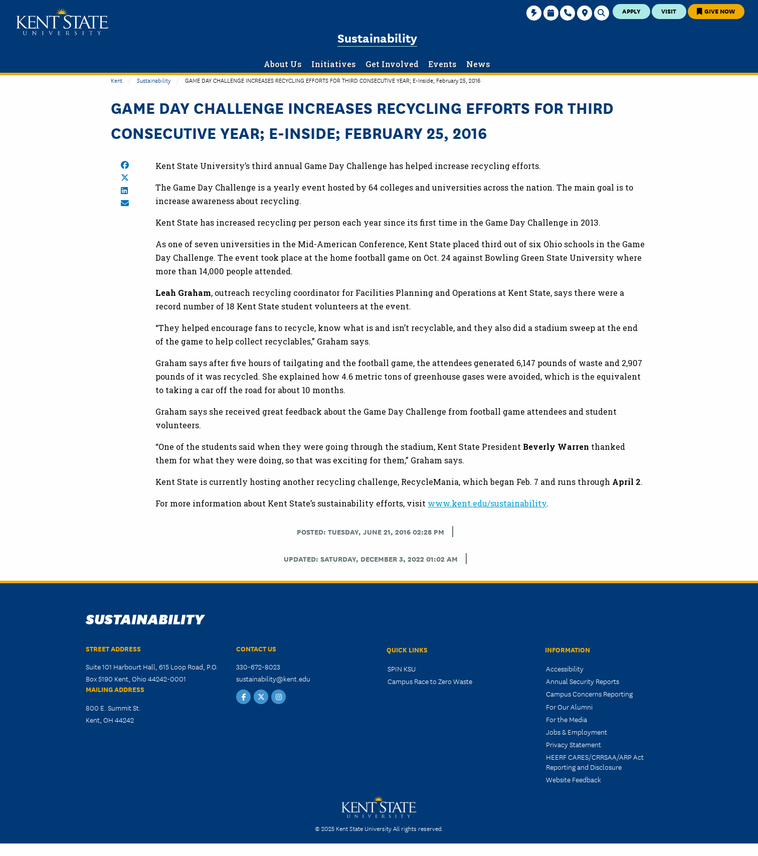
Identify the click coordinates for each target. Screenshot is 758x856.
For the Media (566, 719)
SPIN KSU (402, 668)
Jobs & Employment (576, 731)
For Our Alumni (569, 706)
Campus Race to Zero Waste (430, 681)
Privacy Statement (573, 744)
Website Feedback (573, 779)
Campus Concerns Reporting (589, 693)
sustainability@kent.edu (273, 678)
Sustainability (377, 37)
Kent (116, 80)
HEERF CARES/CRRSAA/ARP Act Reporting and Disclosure (595, 761)
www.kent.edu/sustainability (487, 503)
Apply (631, 11)
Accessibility (565, 668)
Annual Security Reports (582, 681)
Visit (668, 11)
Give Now (716, 11)
